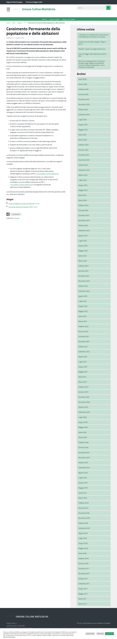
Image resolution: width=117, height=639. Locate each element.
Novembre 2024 (84, 161)
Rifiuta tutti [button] (100, 633)
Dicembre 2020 (84, 398)
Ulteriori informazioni (9, 637)
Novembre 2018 (84, 519)
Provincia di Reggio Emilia (34, 2)
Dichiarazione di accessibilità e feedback (97, 624)
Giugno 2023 (83, 246)
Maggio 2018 (83, 549)
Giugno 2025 (83, 125)
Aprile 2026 (82, 80)
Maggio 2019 (83, 489)
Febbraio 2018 (83, 559)
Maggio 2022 (83, 312)
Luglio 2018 (83, 539)
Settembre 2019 (84, 468)
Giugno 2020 (83, 423)
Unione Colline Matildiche (42, 10)
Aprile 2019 (82, 494)
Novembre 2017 (84, 574)
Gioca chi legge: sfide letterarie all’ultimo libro (92, 56)
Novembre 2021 (84, 342)
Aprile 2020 (82, 433)
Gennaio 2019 (83, 509)
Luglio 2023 (83, 241)
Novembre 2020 (84, 403)
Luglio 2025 (83, 120)
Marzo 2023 (83, 262)
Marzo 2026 (83, 85)
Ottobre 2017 (83, 579)
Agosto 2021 (83, 357)
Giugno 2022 (83, 307)
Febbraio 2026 (83, 90)
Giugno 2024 (83, 186)
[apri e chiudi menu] (8, 9)
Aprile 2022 (82, 317)
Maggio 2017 (83, 595)
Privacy (79, 624)
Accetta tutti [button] (109, 633)
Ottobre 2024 (83, 166)
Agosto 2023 (83, 236)
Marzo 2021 (83, 383)
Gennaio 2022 (83, 332)
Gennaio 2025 (83, 151)
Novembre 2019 (84, 458)
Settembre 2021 (84, 352)
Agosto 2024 (83, 176)
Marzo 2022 (83, 322)
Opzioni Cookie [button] (90, 633)
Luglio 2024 (83, 181)
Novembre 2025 (84, 105)
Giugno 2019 (83, 484)
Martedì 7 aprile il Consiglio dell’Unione (92, 50)
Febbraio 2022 (83, 327)
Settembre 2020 (84, 413)
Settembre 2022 (84, 292)
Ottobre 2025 (83, 110)
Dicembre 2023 (84, 216)
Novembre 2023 (84, 221)
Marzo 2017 (83, 605)
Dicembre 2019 (84, 453)
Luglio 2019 (83, 478)
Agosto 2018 (83, 534)
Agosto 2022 (83, 297)
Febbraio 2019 (83, 504)
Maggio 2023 (83, 252)
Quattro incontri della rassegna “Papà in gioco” (92, 44)
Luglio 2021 (83, 363)
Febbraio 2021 (83, 388)
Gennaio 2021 (83, 393)
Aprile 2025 (82, 135)
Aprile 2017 (82, 600)
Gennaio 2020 (83, 448)
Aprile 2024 (82, 196)
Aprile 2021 (82, 378)
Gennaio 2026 (83, 95)
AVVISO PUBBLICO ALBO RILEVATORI (21, 204)
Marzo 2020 (83, 438)
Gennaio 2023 (83, 272)
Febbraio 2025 (83, 146)
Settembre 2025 (84, 115)
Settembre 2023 (84, 231)
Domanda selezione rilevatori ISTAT (21, 208)
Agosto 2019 (83, 473)
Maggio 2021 (83, 373)
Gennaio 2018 (83, 564)
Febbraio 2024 (83, 206)
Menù (8, 12)
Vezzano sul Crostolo (68, 19)
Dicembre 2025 (84, 100)
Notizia (17, 219)
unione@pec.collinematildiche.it (48, 174)
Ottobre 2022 (83, 287)
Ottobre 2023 (83, 226)
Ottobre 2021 (83, 347)
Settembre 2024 (84, 171)
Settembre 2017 (84, 584)
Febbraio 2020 (83, 443)
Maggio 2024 (83, 191)
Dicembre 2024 (84, 156)
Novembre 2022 (84, 282)
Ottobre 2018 (83, 524)
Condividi (16, 215)
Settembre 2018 (84, 529)
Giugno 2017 (83, 589)
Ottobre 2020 (83, 408)
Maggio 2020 (83, 428)
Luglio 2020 (83, 418)
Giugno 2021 (83, 368)
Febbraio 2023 (83, 267)
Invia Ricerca (108, 8)
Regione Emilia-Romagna (14, 2)
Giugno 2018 (83, 544)
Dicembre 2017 (84, 569)
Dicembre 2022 (84, 277)
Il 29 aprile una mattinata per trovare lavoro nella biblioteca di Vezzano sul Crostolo (93, 36)
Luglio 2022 (83, 302)
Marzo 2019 (83, 499)
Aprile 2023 (82, 257)
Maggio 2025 (83, 130)
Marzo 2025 (83, 141)
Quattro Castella (54, 19)
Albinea (44, 19)
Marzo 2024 (83, 201)
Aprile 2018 (82, 554)
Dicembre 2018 (84, 514)
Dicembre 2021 (84, 337)
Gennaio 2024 (83, 211)
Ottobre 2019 (83, 463)
